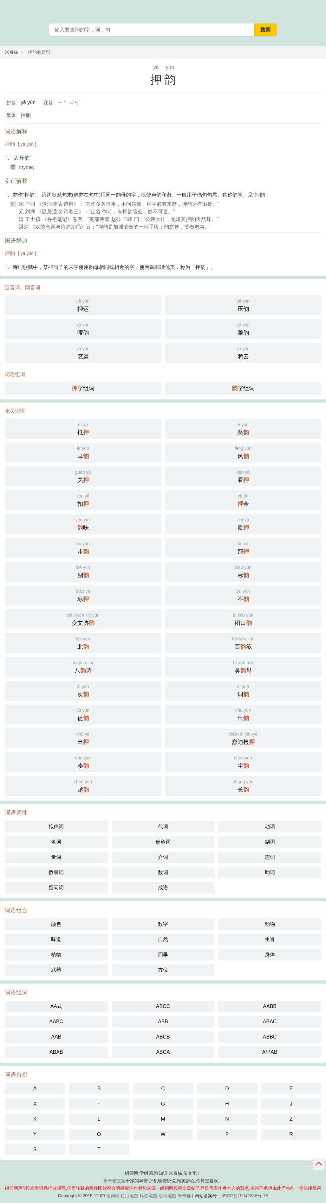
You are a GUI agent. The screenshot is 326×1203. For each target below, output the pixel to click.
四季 (163, 954)
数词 (163, 872)
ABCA (163, 1052)
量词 (56, 857)
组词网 (113, 1195)
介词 (163, 857)
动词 (270, 826)
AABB (270, 1006)
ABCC (163, 1006)
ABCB (163, 1036)
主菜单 (317, 9)
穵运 (83, 352)
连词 (270, 857)
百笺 (243, 642)
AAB (56, 1036)
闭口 (243, 618)
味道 (56, 939)
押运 (83, 304)
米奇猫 (11, 52)
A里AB (269, 1052)
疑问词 (56, 887)
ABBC (270, 1036)
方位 (163, 969)
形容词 (163, 842)
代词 (163, 826)
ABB (163, 1021)
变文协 (83, 618)
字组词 (83, 388)
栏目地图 (129, 1195)
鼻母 (243, 666)
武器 (56, 969)
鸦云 (243, 352)
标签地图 (148, 1195)
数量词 (56, 872)
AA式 (56, 1006)
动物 (270, 924)
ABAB (56, 1052)
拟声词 (56, 826)
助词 (270, 872)
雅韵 (243, 328)
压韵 (243, 304)
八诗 (83, 666)
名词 (56, 842)
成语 (163, 887)
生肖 (270, 939)
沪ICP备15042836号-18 (244, 1195)
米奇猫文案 (114, 1180)
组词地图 (167, 1195)
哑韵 (83, 328)
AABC (56, 1021)
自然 (163, 939)
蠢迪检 (243, 737)
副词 (270, 842)
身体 (270, 954)
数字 (163, 924)
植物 (56, 954)
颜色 (56, 924)
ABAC (270, 1021)
